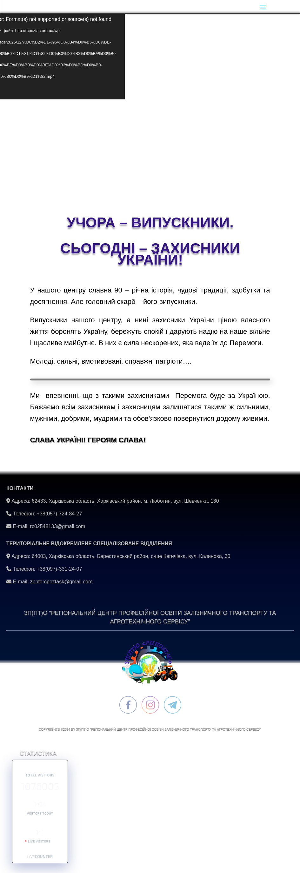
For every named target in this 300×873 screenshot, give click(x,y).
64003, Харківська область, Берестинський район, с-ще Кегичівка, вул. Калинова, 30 (131, 556)
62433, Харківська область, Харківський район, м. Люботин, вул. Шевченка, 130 (125, 501)
